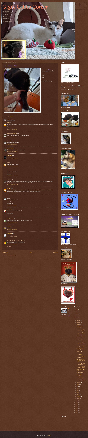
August (78, 384)
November (79, 322)
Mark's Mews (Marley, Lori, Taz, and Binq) (15, 240)
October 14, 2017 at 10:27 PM (12, 136)
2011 (77, 410)
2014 (77, 404)
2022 (77, 309)
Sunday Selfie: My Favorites (80, 380)
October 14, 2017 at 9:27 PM (12, 129)
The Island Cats (10, 218)
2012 (77, 408)
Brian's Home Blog (10, 140)
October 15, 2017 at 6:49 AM (12, 144)
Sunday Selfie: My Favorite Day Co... (81, 333)
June (78, 388)
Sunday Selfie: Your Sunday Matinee (80, 349)
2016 (77, 400)
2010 (77, 412)
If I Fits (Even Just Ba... (80, 357)
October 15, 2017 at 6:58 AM (12, 151)
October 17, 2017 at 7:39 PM (12, 244)
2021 (77, 311)
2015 (77, 402)
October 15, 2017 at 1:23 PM (12, 205)
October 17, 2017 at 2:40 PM (12, 236)
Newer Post (5, 252)
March (78, 394)
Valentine (9, 188)
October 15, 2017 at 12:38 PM (12, 192)
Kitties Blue (9, 179)
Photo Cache (9, 209)
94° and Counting (79, 337)
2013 (77, 406)
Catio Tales (9, 226)
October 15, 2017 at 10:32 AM (12, 166)
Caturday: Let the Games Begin (80, 367)
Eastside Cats (9, 233)
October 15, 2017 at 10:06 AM (12, 158)
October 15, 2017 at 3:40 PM (12, 214)
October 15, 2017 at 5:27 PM (12, 222)
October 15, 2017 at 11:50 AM (12, 184)
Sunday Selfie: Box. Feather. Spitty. (80, 340)
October (78, 324)
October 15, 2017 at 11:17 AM (12, 175)
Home (30, 252)
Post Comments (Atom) (11, 254)
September (79, 382)
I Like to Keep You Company (79, 375)
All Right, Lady (79, 351)
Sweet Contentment (79, 372)
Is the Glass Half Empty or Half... (80, 346)
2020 (77, 313)
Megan (8, 122)
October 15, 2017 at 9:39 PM (12, 229)
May (78, 390)
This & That (81, 354)
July (77, 386)
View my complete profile (65, 316)
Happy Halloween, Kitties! (80, 330)
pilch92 (8, 162)
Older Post (55, 252)
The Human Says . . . (80, 377)
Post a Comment (8, 246)
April (78, 392)
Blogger (49, 435)
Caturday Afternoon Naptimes (80, 343)
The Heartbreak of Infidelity (79, 327)
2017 (77, 318)
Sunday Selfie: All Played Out (80, 364)
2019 (77, 315)
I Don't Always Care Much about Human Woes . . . (80, 360)
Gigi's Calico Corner (25, 7)
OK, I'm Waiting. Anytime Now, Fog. (80, 335)
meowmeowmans (10, 148)
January (78, 398)
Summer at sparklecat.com (12, 133)
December (79, 320)
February (78, 396)
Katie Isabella (9, 155)
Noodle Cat (9, 196)
